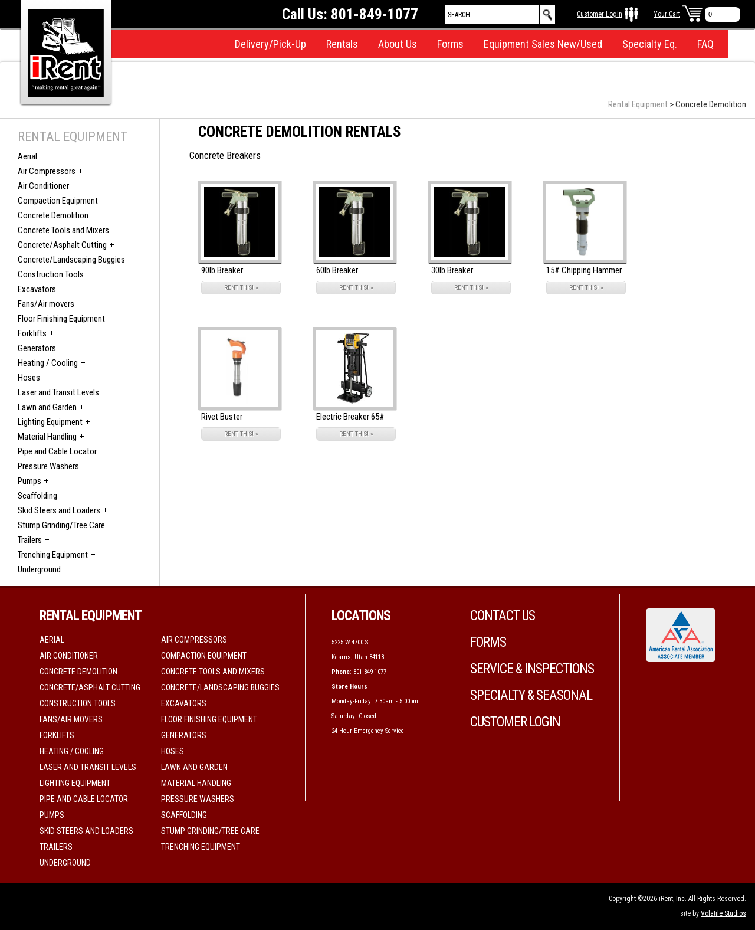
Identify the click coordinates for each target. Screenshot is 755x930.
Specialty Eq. (649, 44)
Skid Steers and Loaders (59, 510)
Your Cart (667, 14)
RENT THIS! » (241, 288)
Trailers (30, 540)
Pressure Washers (48, 466)
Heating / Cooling (48, 363)
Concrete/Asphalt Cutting (62, 245)
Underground (39, 569)
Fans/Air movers (46, 304)
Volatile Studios (723, 913)
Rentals (342, 44)
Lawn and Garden (47, 407)
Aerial (27, 156)
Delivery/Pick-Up (270, 44)
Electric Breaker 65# (350, 416)
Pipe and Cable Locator (57, 451)
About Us (397, 44)
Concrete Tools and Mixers (63, 230)
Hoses (29, 377)
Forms (450, 44)
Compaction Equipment (58, 200)
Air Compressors (47, 171)
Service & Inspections (532, 669)
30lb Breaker (452, 270)
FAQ (705, 44)
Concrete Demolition (53, 215)
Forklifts (32, 333)
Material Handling (47, 436)
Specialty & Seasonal (531, 695)
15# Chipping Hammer (584, 270)
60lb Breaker (337, 270)
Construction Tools (51, 274)
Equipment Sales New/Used (543, 44)
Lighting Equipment (50, 422)
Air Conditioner (43, 186)
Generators (37, 348)
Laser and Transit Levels (58, 392)
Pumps (29, 481)
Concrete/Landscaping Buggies (71, 259)
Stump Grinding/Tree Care (61, 525)
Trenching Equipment (53, 554)
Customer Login (599, 14)
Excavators (37, 289)
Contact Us (502, 616)
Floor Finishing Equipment (61, 318)
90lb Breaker (222, 270)
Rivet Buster (221, 416)
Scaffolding (37, 495)
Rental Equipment (638, 104)
